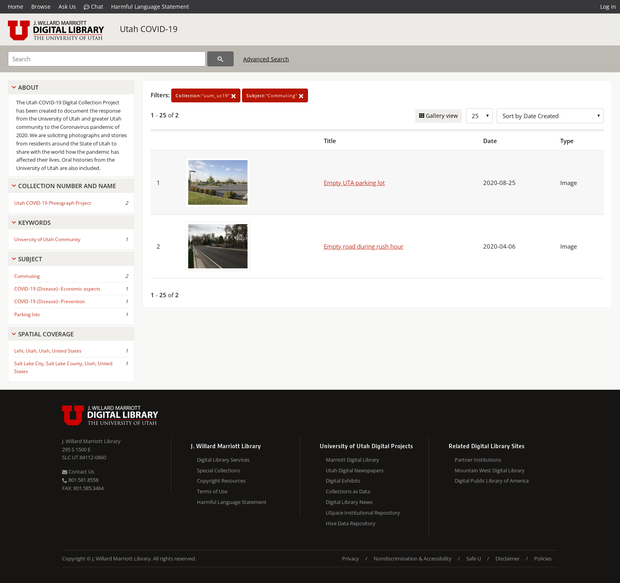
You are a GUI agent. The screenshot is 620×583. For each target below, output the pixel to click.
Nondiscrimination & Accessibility (413, 558)
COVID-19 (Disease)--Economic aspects (57, 288)
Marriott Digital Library (352, 459)
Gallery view (441, 115)
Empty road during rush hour (363, 246)
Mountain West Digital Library (490, 470)
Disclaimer (507, 558)
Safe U (473, 558)
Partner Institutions (478, 459)
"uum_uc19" (206, 95)
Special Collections (218, 470)
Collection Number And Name (67, 186)
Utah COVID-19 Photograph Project (52, 203)
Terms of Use (212, 491)
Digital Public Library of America (492, 480)
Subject (30, 259)
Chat (93, 7)
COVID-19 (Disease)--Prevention (49, 301)
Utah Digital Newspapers (355, 470)
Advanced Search (266, 59)
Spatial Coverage (46, 334)
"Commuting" (275, 95)
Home (15, 6)
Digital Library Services (223, 459)
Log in (608, 6)
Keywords (34, 222)
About (28, 87)
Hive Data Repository (351, 523)
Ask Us (67, 6)
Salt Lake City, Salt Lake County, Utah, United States (63, 367)
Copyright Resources (221, 480)
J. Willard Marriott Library (91, 441)
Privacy (350, 558)
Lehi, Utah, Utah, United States (47, 350)
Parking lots (27, 314)
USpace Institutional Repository (363, 512)
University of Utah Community (47, 239)
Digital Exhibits (343, 480)
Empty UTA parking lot (354, 183)
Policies (543, 558)
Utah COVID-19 (149, 28)
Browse (41, 6)
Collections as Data (348, 491)
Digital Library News (349, 502)
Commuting (27, 276)
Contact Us (78, 471)
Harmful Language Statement (150, 6)
